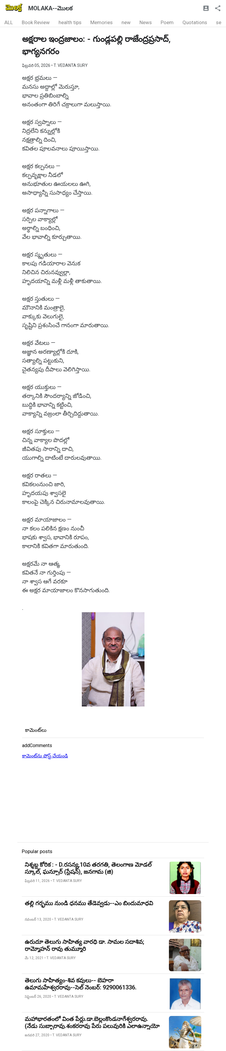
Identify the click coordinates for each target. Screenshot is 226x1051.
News (145, 22)
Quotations (194, 22)
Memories (101, 22)
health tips (70, 22)
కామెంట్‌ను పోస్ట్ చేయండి (45, 756)
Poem (167, 22)
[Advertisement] (113, 801)
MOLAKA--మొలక (50, 8)
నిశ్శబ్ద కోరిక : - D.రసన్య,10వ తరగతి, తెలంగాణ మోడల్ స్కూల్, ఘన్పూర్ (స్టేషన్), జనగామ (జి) (88, 868)
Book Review (36, 22)
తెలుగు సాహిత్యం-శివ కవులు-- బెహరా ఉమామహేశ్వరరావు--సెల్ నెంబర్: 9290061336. (81, 984)
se (218, 22)
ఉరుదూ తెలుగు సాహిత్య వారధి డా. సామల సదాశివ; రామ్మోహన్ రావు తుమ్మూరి (84, 945)
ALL (8, 22)
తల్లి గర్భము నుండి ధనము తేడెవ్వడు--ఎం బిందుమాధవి (89, 903)
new (126, 22)
